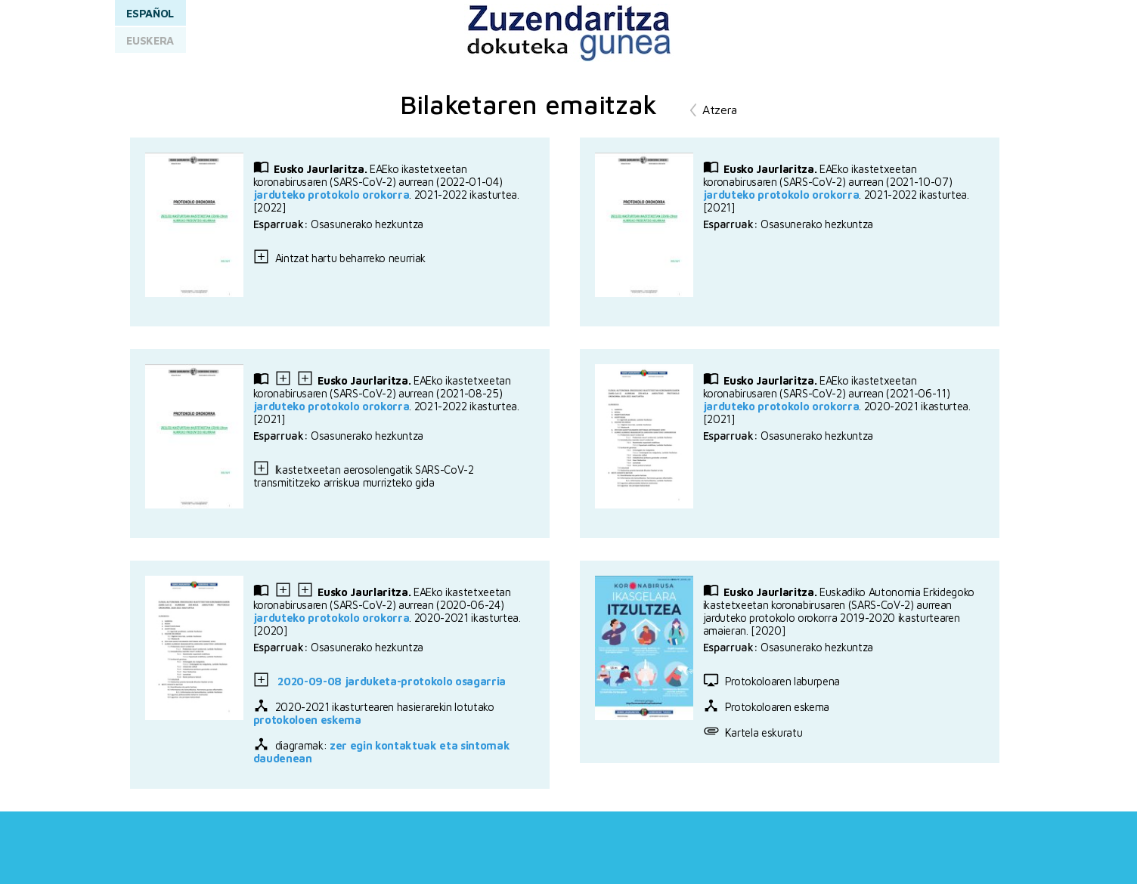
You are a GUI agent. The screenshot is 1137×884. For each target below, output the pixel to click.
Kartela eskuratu (753, 732)
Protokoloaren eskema (766, 706)
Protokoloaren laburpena (771, 681)
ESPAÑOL (150, 13)
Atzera (719, 109)
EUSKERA (150, 40)
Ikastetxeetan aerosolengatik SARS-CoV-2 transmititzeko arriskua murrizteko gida (363, 476)
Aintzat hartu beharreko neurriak (339, 258)
